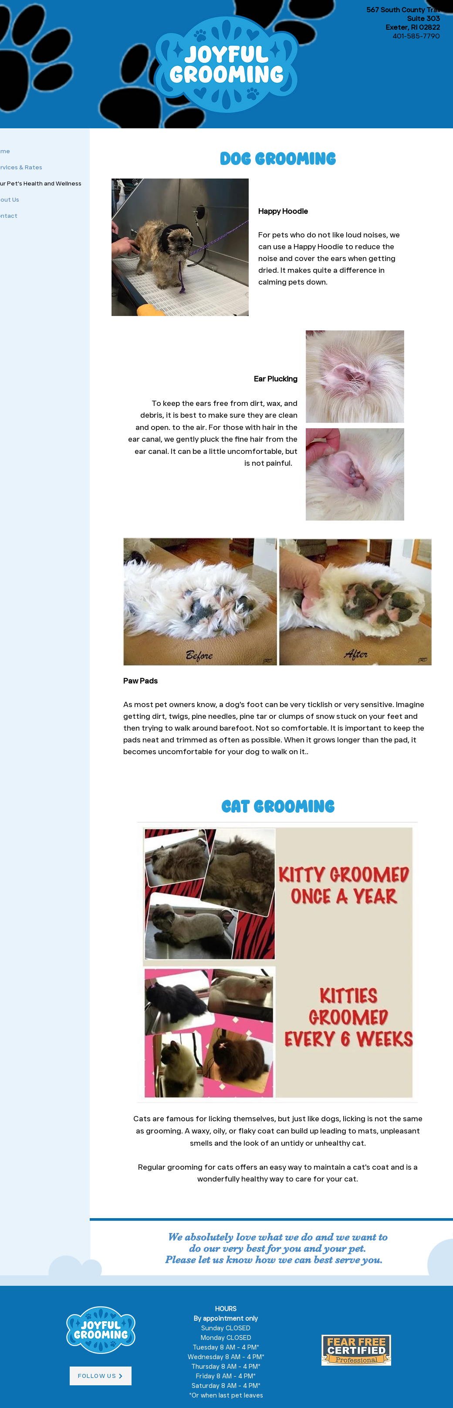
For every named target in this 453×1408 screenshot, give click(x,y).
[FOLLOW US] (100, 1376)
